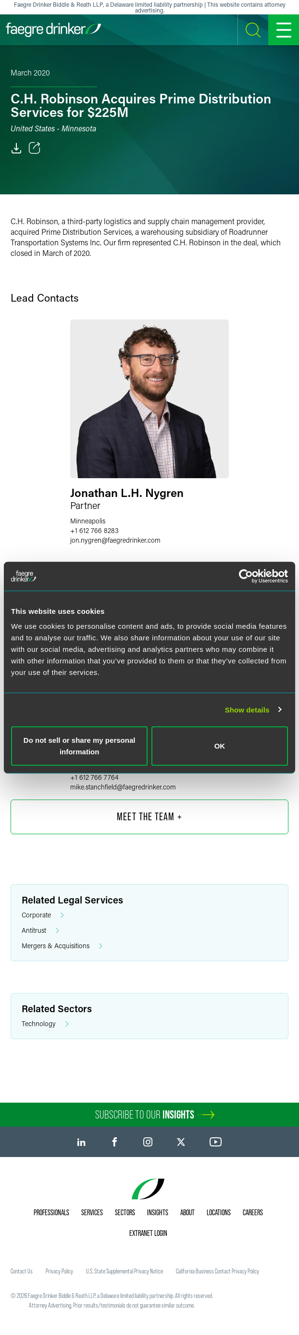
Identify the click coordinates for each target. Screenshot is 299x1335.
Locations (219, 1212)
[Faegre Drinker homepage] (53, 30)
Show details (247, 709)
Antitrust (40, 931)
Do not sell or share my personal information (80, 746)
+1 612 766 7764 (94, 777)
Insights (157, 1212)
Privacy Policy (59, 1271)
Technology (45, 1024)
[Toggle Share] (34, 148)
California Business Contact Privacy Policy (217, 1271)
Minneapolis (87, 520)
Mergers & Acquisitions (62, 946)
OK (219, 746)
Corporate (43, 915)
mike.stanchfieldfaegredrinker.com (123, 786)
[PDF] (16, 148)
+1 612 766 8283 (94, 530)
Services (92, 1212)
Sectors (125, 1212)
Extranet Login (148, 1233)
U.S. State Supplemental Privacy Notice (124, 1271)
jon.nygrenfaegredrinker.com (115, 540)
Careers (253, 1212)
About (187, 1212)
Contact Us (22, 1271)
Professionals (51, 1212)
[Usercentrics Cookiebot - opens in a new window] (246, 576)
